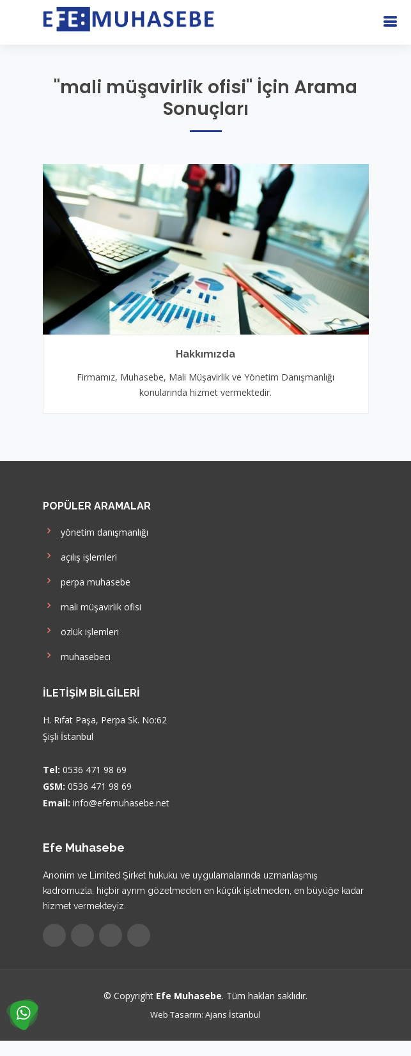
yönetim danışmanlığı (95, 531)
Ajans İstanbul (233, 1014)
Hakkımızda (205, 354)
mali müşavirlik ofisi (92, 606)
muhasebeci (77, 655)
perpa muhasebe (86, 581)
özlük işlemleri (81, 630)
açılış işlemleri (80, 556)
